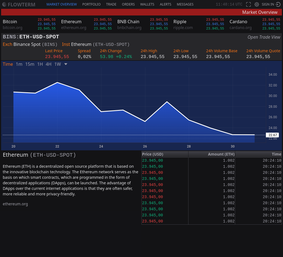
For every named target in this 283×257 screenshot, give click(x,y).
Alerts (165, 4)
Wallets (147, 4)
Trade (111, 4)
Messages (185, 4)
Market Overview (61, 4)
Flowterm (21, 4)
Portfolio (91, 4)
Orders (128, 4)
